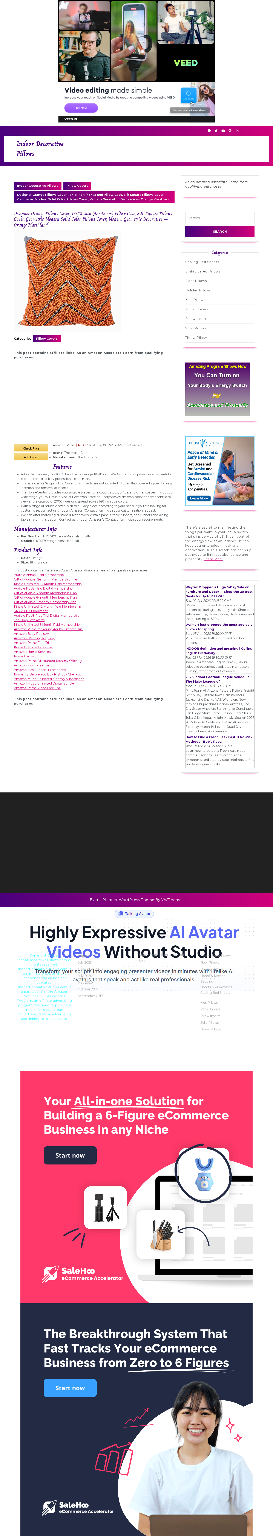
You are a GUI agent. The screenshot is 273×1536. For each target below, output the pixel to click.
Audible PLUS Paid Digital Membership (43, 588)
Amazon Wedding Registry (34, 638)
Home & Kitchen (212, 1373)
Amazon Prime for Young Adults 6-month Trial (48, 629)
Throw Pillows (197, 338)
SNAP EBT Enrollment (31, 611)
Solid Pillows (195, 328)
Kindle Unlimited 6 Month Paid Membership (47, 625)
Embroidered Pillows (202, 271)
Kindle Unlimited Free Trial (33, 647)
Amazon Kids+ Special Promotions (40, 670)
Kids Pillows (195, 300)
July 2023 (85, 1359)
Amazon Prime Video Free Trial (37, 688)
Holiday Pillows (198, 290)
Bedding (206, 1378)
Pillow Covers (77, 186)
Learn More (213, 559)
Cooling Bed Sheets (202, 262)
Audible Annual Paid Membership (39, 575)
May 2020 (85, 1379)
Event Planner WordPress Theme (122, 900)
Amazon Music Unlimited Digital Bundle (44, 683)
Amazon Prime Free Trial (32, 643)
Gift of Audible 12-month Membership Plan (46, 579)
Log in (144, 1357)
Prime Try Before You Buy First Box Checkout (48, 674)
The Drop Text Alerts (29, 620)
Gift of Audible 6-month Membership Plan (45, 597)
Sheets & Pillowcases (216, 1384)
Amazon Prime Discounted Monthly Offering (48, 661)
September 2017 (90, 1393)
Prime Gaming (25, 656)
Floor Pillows (196, 281)
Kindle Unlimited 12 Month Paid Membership (47, 606)
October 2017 (88, 1386)
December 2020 (90, 1366)
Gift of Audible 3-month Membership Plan (45, 593)
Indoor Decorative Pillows (37, 186)
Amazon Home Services (32, 652)
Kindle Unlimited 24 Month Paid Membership (48, 584)
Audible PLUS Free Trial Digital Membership (47, 616)
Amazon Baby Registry (31, 634)
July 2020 (85, 1373)
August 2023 (87, 1353)
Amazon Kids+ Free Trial (32, 665)
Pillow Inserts (196, 319)
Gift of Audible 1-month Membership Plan (45, 602)
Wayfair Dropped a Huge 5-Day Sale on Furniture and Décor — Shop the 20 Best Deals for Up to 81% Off (219, 591)
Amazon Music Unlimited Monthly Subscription (49, 679)
